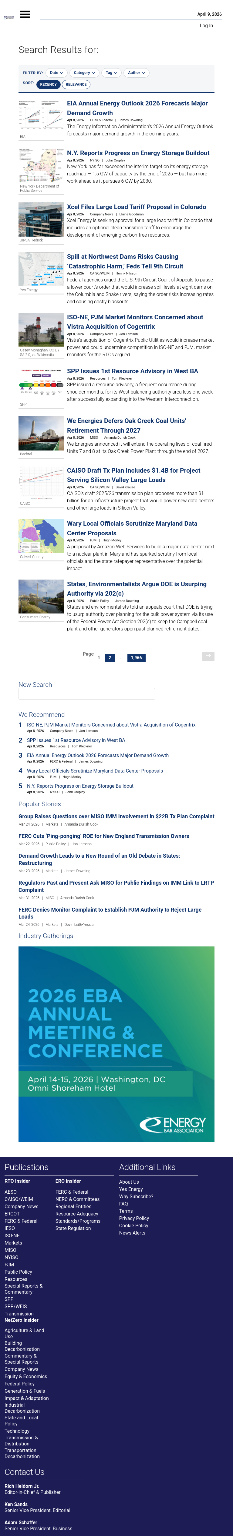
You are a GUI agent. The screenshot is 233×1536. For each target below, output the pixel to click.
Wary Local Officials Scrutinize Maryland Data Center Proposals (95, 771)
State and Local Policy (21, 1421)
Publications (27, 1167)
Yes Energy (131, 1189)
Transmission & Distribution (21, 1441)
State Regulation (73, 1228)
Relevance (76, 84)
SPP (9, 1299)
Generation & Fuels (25, 1391)
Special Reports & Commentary (23, 1289)
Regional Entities (74, 1206)
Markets (52, 824)
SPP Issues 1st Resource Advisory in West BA (132, 371)
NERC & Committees (78, 1199)
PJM (93, 540)
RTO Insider (17, 1181)
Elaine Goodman (132, 214)
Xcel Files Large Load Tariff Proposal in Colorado (136, 207)
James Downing (131, 120)
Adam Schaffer (21, 1522)
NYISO (95, 160)
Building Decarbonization (22, 1346)
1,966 (137, 658)
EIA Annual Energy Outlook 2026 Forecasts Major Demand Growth (98, 755)
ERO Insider (68, 1181)
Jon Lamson (129, 334)
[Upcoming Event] (116, 1044)
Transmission (19, 1314)
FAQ (123, 1204)
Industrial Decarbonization (22, 1408)
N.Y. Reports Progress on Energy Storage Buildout (138, 153)
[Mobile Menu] (25, 19)
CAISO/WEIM (100, 273)
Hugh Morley (112, 540)
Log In (206, 25)
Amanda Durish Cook (119, 438)
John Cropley (115, 160)
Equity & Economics (26, 1376)
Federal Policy (20, 1384)
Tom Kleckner (122, 379)
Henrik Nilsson (126, 273)
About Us (129, 1182)
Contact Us (24, 1472)
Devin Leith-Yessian (80, 925)
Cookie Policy (133, 1225)
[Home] (9, 18)
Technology (17, 1431)
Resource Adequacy (77, 1214)
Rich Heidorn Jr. (22, 1486)
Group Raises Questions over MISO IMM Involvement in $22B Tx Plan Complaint (116, 816)
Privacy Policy (134, 1218)
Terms (126, 1211)
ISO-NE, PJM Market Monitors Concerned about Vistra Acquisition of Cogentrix (111, 725)
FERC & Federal (101, 120)
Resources (98, 379)
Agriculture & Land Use (24, 1333)
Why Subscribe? (136, 1196)
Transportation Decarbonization (22, 1453)
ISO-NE (12, 1235)
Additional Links (147, 1167)
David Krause (125, 487)
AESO (11, 1192)
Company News (101, 214)
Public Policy (99, 601)
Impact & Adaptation (27, 1398)
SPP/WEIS (16, 1306)
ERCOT (12, 1214)
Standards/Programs (78, 1221)
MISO (94, 438)
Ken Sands (16, 1504)
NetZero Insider (22, 1320)
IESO (10, 1228)
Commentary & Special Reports (22, 1359)
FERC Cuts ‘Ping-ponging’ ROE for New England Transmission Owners (104, 836)
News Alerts (132, 1233)
